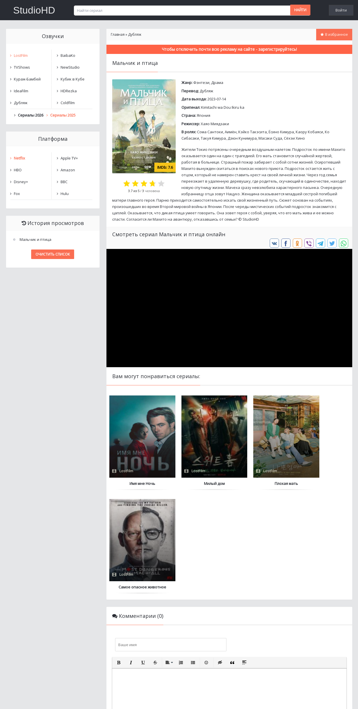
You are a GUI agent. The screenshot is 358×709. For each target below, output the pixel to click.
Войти (341, 10)
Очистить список (52, 254)
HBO (18, 169)
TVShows (22, 67)
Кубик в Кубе (73, 79)
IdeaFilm (21, 90)
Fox (17, 193)
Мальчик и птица (35, 239)
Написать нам (27, 698)
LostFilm (21, 55)
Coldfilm (68, 102)
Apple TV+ (69, 158)
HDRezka (69, 90)
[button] (118, 559)
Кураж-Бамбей (27, 79)
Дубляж (206, 90)
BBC (64, 181)
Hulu (65, 193)
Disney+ (21, 181)
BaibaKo (68, 55)
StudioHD (34, 10)
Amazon (68, 169)
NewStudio (70, 67)
